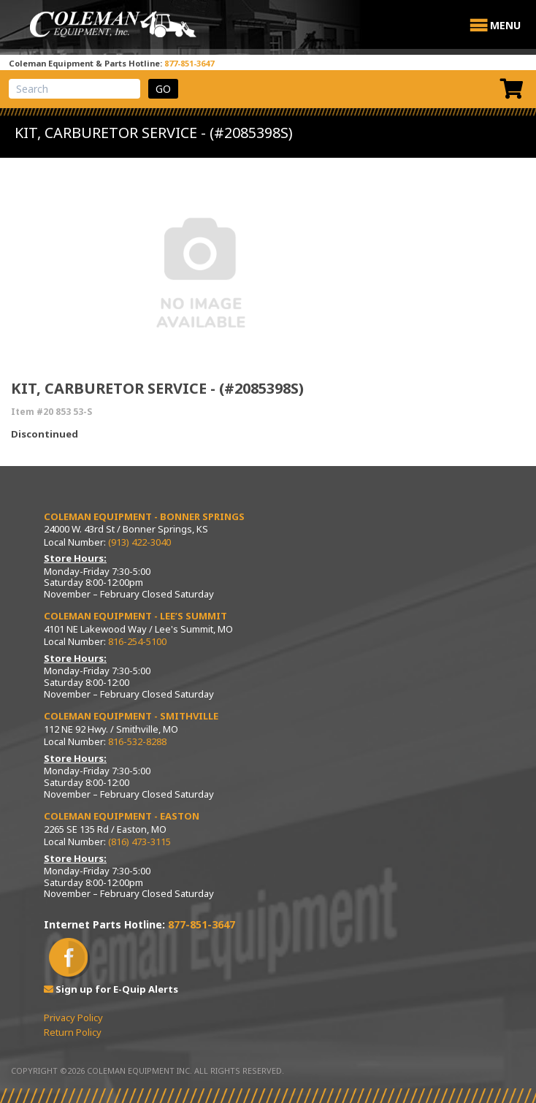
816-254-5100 (137, 641)
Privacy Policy (73, 1017)
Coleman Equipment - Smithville (131, 715)
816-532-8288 (137, 741)
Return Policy (73, 1032)
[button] (505, 25)
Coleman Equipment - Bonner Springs (144, 516)
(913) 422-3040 (139, 542)
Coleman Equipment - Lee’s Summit (135, 615)
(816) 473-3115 (139, 841)
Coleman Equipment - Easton (121, 816)
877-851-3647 (189, 63)
